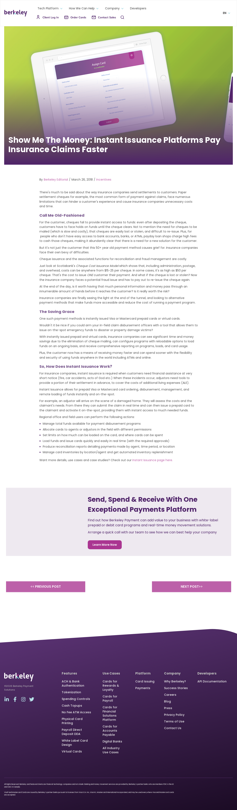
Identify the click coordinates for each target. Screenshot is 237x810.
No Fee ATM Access (76, 712)
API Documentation (212, 681)
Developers (138, 8)
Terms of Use (174, 721)
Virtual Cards (72, 751)
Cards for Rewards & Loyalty (111, 685)
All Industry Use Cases (111, 750)
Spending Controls (76, 699)
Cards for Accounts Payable (110, 730)
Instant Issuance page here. (152, 466)
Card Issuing (144, 681)
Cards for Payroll (110, 698)
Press (168, 708)
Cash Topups (72, 705)
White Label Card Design (75, 743)
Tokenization (71, 692)
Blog (167, 701)
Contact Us (172, 728)
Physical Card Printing (72, 721)
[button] (49, 8)
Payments (142, 688)
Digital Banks (112, 741)
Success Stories (176, 688)
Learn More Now (105, 545)
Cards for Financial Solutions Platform (110, 713)
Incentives (103, 186)
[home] (15, 13)
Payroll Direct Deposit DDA (72, 732)
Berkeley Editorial (56, 186)
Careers (170, 695)
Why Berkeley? (175, 681)
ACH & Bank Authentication (73, 683)
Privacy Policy (174, 715)
